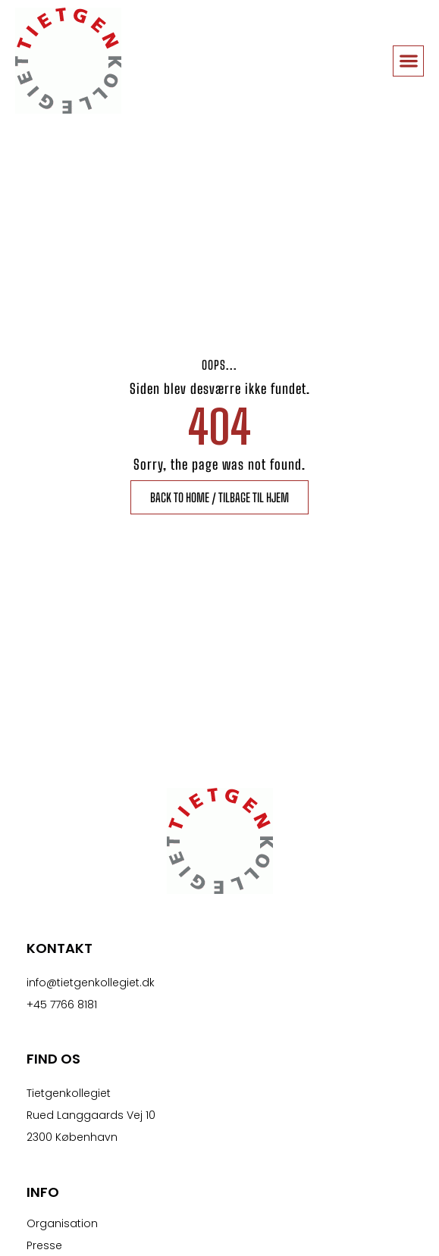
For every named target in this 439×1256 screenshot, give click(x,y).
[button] (408, 61)
